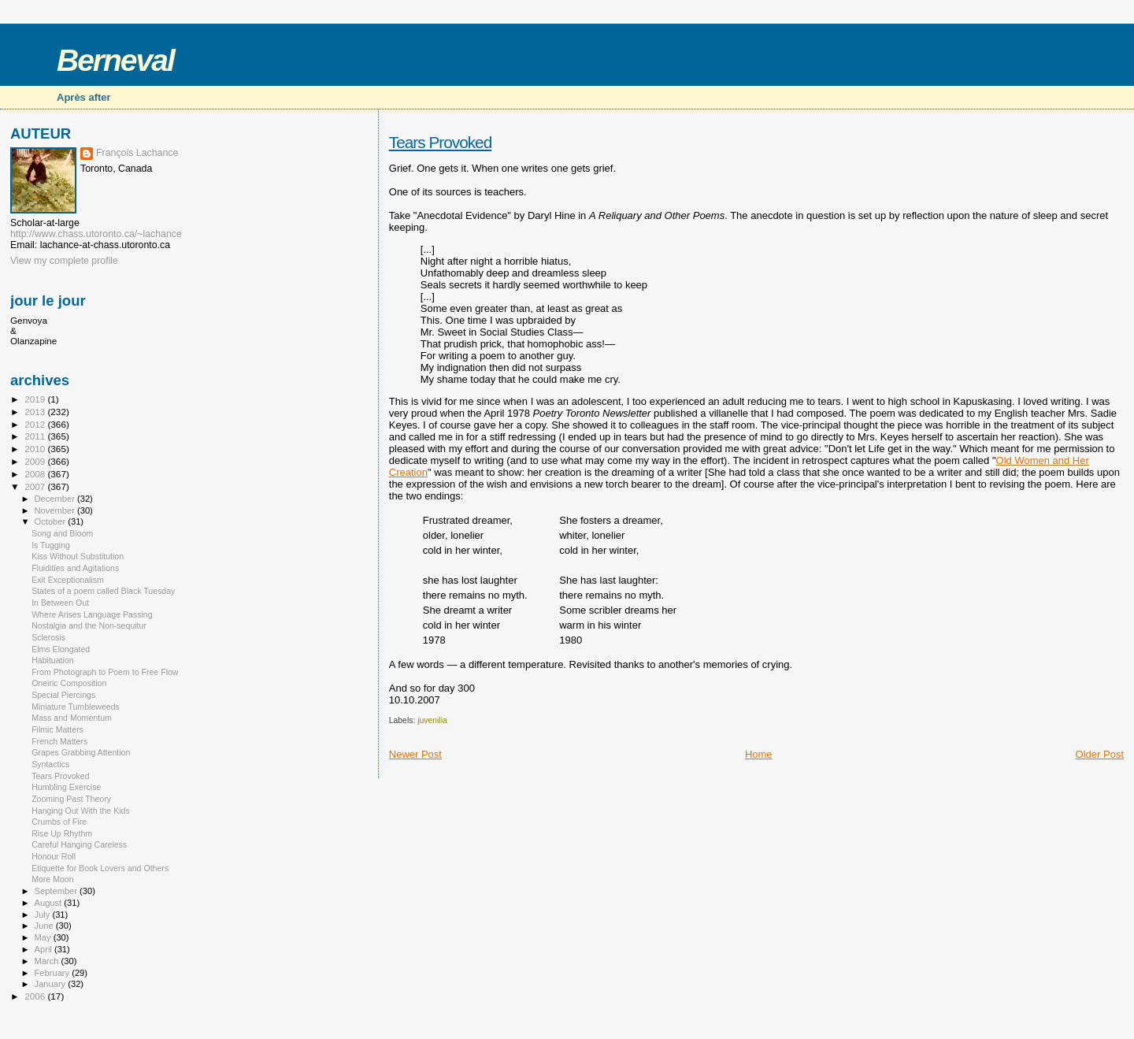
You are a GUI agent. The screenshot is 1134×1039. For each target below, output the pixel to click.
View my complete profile (64, 260)
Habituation (53, 660)
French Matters (59, 741)
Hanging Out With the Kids (81, 810)
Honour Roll (54, 856)
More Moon (53, 879)
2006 (35, 996)
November (56, 510)
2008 (35, 474)
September (57, 891)
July (44, 914)
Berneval (115, 60)
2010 (35, 448)
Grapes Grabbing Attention (81, 752)
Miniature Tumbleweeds (76, 706)
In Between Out (60, 602)
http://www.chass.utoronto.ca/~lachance (96, 233)
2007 (35, 486)
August (50, 902)
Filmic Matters (57, 729)
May (44, 937)
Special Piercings (63, 694)
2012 (35, 424)
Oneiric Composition (69, 683)
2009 (35, 461)
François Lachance (137, 152)
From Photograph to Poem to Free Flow (105, 672)
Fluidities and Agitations (75, 568)
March (48, 961)
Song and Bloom (62, 533)
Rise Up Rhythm (62, 833)
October (52, 521)
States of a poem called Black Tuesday (103, 591)
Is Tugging (51, 545)
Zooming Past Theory (71, 798)
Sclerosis (48, 637)
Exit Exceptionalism (68, 579)
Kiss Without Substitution (78, 556)
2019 (35, 399)
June (45, 925)
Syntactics (50, 764)
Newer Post (415, 754)
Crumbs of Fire (59, 821)
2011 (35, 436)
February (53, 973)
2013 (35, 411)
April (44, 949)
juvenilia (432, 720)
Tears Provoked (440, 142)
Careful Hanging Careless (79, 844)
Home (759, 754)
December (56, 498)
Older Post (1100, 754)
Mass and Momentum (72, 717)
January (52, 984)
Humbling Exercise (66, 787)
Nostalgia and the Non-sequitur (89, 625)
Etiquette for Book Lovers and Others (100, 868)
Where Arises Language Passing (92, 614)
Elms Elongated (61, 649)
